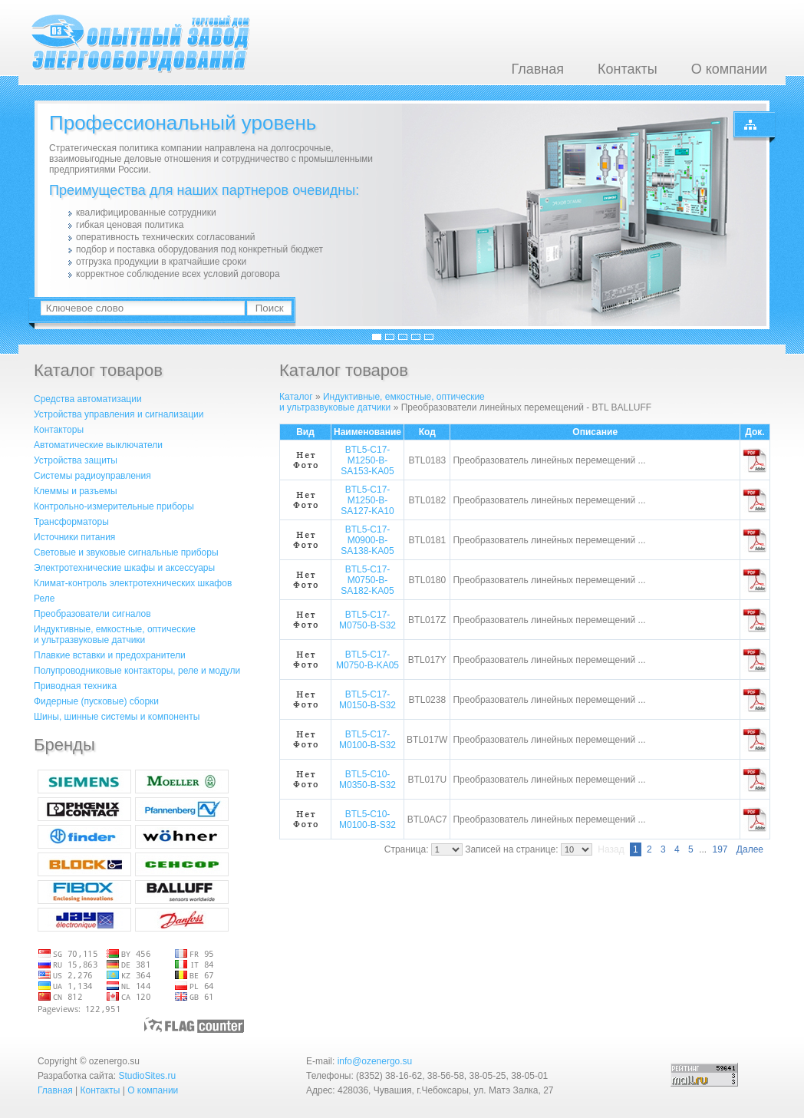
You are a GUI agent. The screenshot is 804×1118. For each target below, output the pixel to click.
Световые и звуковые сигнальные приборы (126, 552)
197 (719, 849)
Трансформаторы (71, 521)
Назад (611, 849)
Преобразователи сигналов (92, 613)
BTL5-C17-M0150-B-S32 (367, 700)
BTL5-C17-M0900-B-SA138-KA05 (367, 540)
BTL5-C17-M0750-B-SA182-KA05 (367, 580)
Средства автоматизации (88, 399)
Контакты (627, 69)
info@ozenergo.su (375, 1061)
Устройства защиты (75, 460)
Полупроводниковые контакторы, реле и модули (137, 670)
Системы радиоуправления (92, 475)
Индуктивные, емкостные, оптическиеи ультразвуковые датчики (115, 634)
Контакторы (59, 429)
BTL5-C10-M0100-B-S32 (367, 819)
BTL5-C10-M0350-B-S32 (367, 779)
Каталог (296, 396)
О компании (729, 69)
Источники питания (74, 537)
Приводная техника (75, 686)
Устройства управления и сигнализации (118, 414)
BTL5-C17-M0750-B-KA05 (367, 660)
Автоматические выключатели (98, 445)
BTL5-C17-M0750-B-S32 (367, 620)
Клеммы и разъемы (75, 491)
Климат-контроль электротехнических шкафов (133, 583)
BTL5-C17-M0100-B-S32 (367, 739)
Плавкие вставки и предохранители (110, 655)
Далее (749, 849)
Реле (44, 598)
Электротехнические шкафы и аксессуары (124, 567)
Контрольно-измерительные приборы (114, 506)
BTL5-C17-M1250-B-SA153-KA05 (367, 460)
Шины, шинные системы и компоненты (116, 716)
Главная (537, 69)
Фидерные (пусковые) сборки (96, 701)
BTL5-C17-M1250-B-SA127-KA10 (367, 500)
